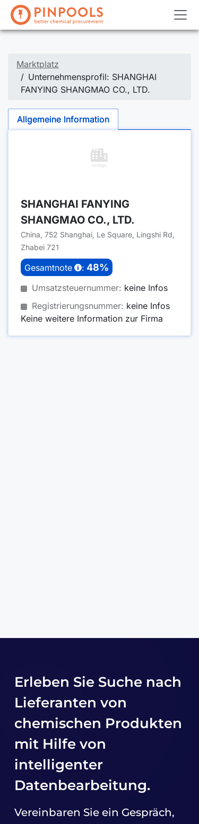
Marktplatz (37, 64)
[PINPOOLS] (57, 15)
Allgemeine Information (63, 119)
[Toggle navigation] (180, 15)
